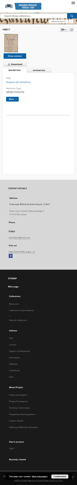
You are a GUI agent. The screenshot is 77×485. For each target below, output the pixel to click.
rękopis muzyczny (15, 91)
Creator (12, 344)
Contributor (14, 370)
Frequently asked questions (22, 414)
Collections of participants (21, 310)
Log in (12, 448)
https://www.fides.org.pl (22, 251)
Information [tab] (39, 70)
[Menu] (73, 2)
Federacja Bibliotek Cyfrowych (23, 427)
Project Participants (18, 401)
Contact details (16, 420)
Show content (15, 56)
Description (14, 357)
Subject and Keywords (19, 351)
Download (14, 64)
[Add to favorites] (71, 29)
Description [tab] (14, 70)
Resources (14, 303)
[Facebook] (11, 256)
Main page (13, 286)
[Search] (72, 16)
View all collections (18, 320)
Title (11, 338)
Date (11, 376)
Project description (18, 394)
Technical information (19, 407)
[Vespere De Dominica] (11, 43)
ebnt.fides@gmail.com (19, 237)
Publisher (13, 364)
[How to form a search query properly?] (71, 21)
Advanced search (59, 21)
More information (39, 476)
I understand (60, 476)
